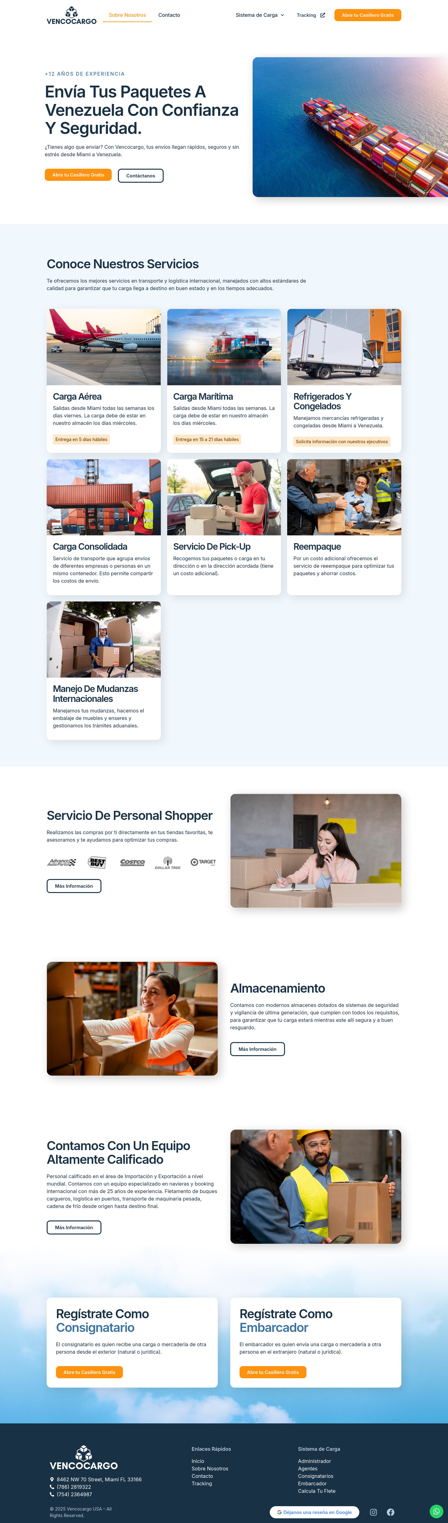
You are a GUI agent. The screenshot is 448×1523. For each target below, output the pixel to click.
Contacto (169, 15)
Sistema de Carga (260, 15)
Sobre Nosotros (127, 15)
